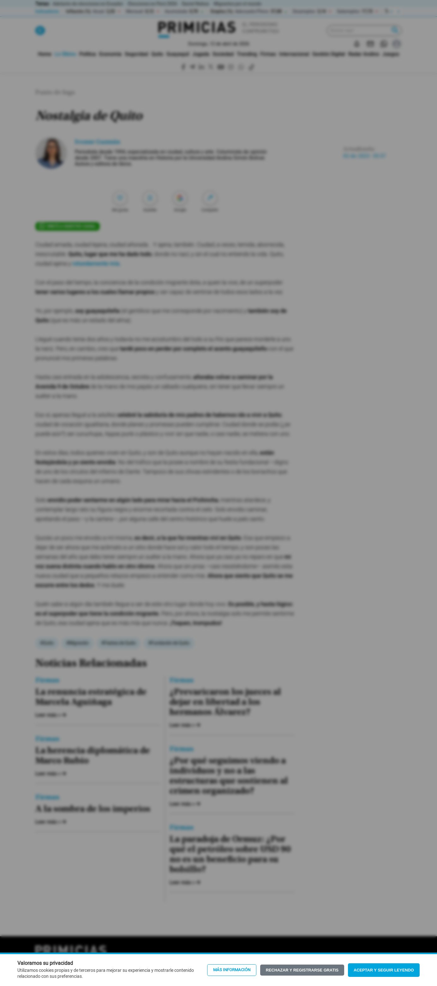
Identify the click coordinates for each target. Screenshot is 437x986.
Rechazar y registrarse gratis (302, 970)
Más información (231, 970)
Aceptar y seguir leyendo (384, 970)
